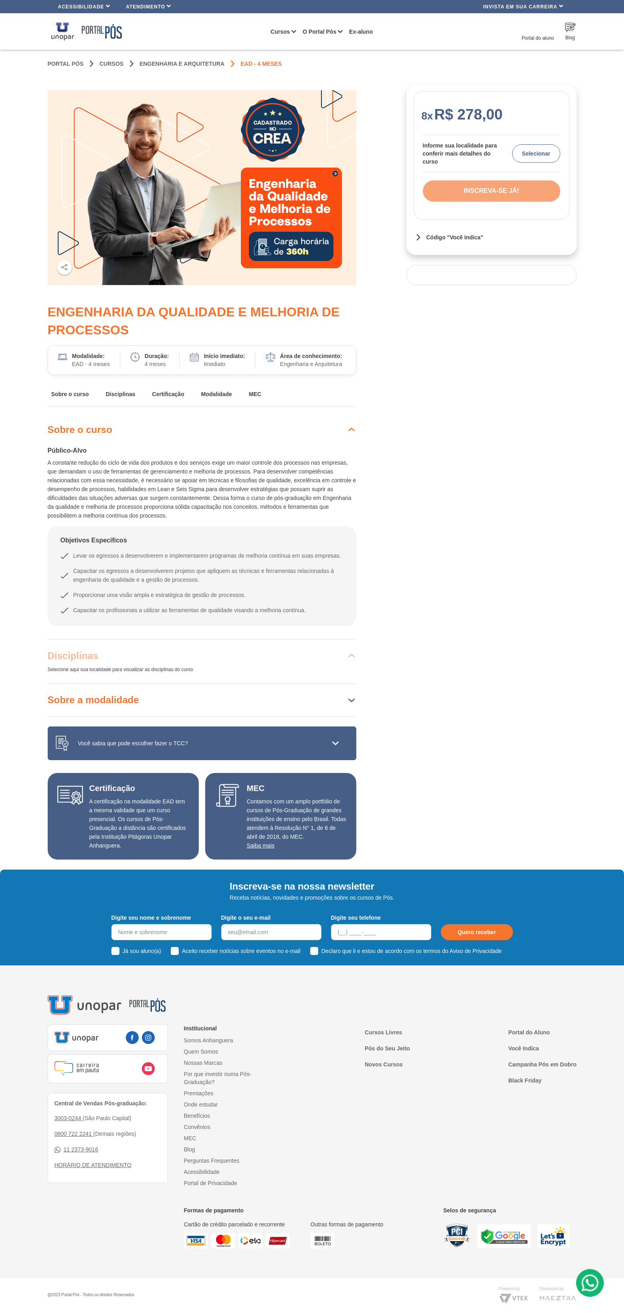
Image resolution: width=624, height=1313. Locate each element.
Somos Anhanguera (208, 1040)
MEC (255, 394)
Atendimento (148, 6)
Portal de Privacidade (210, 1183)
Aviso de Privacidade (476, 951)
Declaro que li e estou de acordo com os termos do (411, 951)
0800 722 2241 (74, 1134)
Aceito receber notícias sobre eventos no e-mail (241, 951)
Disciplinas (120, 394)
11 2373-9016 (76, 1149)
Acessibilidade (84, 6)
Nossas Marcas (203, 1063)
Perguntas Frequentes (212, 1160)
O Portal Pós (319, 31)
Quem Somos (201, 1051)
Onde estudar (201, 1104)
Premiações (199, 1093)
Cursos (280, 31)
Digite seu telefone (356, 917)
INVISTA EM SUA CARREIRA (523, 6)
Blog (189, 1149)
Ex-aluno (361, 31)
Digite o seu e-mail (246, 917)
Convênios (197, 1127)
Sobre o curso (70, 394)
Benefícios (197, 1116)
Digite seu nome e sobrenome (151, 917)
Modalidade (216, 394)
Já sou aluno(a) (142, 951)
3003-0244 (69, 1118)
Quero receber (477, 932)
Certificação (168, 394)
